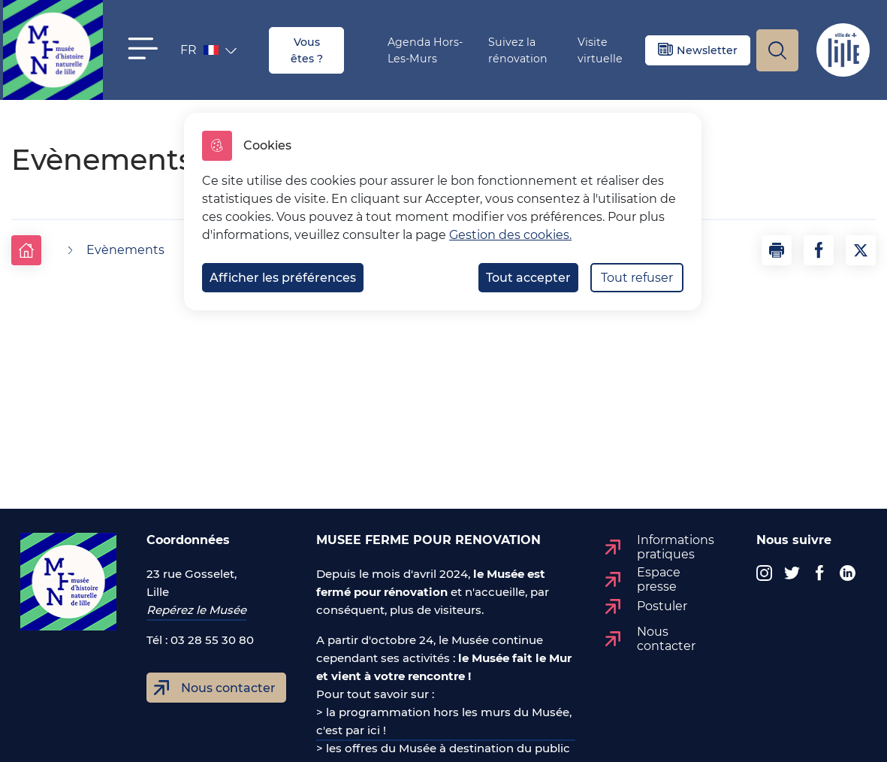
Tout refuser (637, 278)
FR (201, 53)
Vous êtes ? (307, 50)
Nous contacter (228, 688)
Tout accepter (528, 278)
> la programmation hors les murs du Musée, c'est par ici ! (444, 721)
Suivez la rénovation (518, 50)
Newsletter (707, 50)
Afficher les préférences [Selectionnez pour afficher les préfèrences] (283, 278)
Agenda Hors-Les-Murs (425, 50)
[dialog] (442, 211)
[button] (143, 48)
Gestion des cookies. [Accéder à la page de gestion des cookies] (510, 235)
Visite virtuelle (600, 50)
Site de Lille (842, 50)
